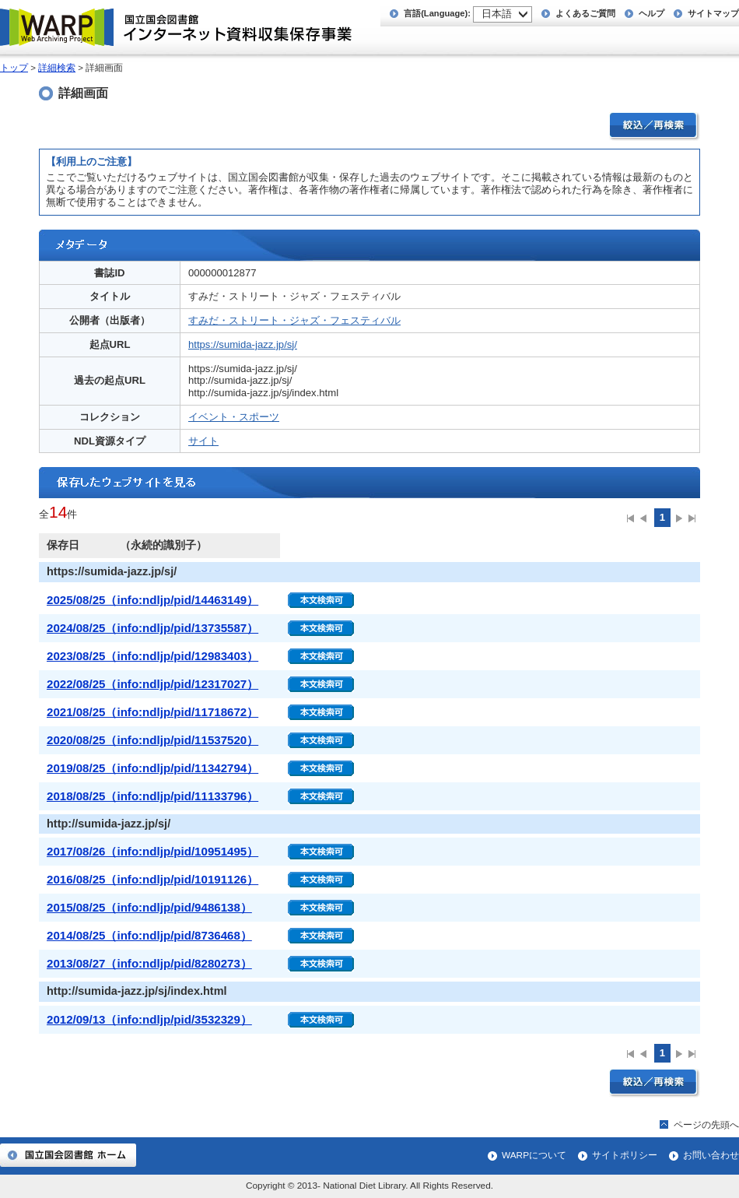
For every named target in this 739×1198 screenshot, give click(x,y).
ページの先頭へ (706, 1124)
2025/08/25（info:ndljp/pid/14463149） (152, 599)
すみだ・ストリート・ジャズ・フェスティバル (294, 320)
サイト (203, 441)
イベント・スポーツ (233, 417)
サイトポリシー (624, 1155)
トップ (14, 67)
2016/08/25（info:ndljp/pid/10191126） (152, 879)
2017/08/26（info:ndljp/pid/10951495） (152, 851)
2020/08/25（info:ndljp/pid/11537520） (152, 740)
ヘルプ (651, 13)
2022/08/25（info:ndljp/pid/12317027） (152, 683)
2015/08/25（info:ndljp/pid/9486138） (149, 907)
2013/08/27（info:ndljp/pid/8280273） (149, 963)
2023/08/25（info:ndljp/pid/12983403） (152, 655)
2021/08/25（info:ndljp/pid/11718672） (152, 711)
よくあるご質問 (585, 13)
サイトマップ (713, 13)
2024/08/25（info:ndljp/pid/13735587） (152, 627)
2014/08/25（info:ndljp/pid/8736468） (149, 935)
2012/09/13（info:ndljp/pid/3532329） (149, 1019)
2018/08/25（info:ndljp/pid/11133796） (152, 796)
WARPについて (534, 1155)
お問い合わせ (711, 1155)
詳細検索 (56, 67)
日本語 (497, 13)
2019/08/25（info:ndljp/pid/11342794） (152, 768)
